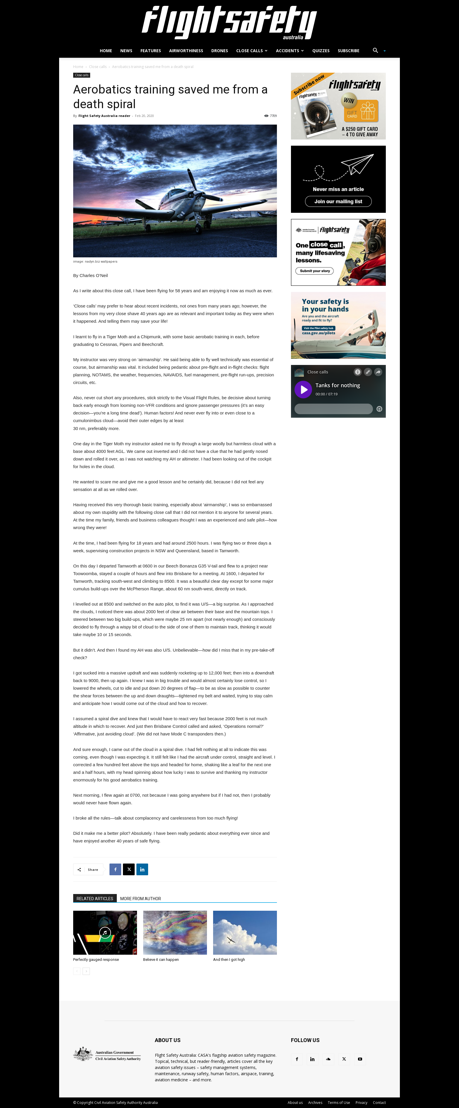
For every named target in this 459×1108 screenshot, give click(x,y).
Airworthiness (186, 50)
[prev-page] (77, 971)
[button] (377, 51)
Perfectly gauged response (96, 959)
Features (151, 50)
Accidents (290, 50)
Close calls (252, 50)
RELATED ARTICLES (95, 898)
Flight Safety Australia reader (104, 115)
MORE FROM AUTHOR (140, 898)
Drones (219, 50)
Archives (315, 1102)
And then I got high (229, 959)
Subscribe (348, 50)
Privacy (361, 1102)
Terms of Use (339, 1102)
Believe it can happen (161, 959)
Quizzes (321, 50)
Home (106, 50)
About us (295, 1102)
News (126, 50)
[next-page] (86, 971)
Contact (379, 1102)
